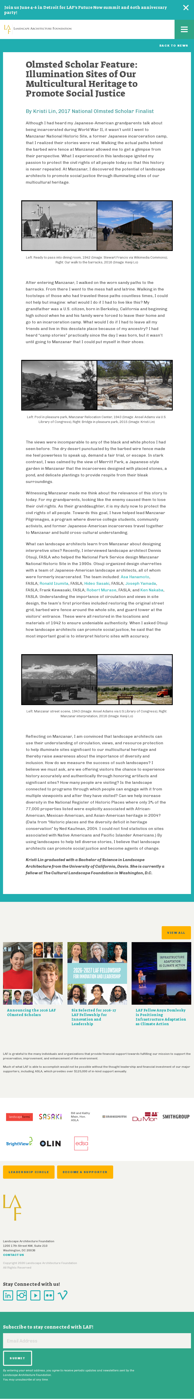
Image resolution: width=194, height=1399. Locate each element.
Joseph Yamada (140, 583)
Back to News (173, 45)
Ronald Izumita (54, 583)
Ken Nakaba (151, 590)
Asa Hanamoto (135, 576)
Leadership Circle (29, 1172)
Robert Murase (101, 590)
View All (176, 933)
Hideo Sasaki (96, 583)
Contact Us (13, 1255)
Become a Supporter (85, 1172)
